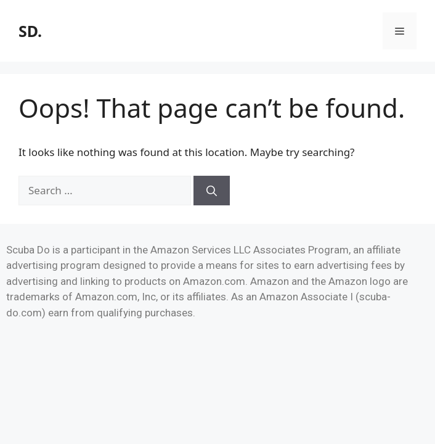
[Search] (211, 190)
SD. (30, 30)
